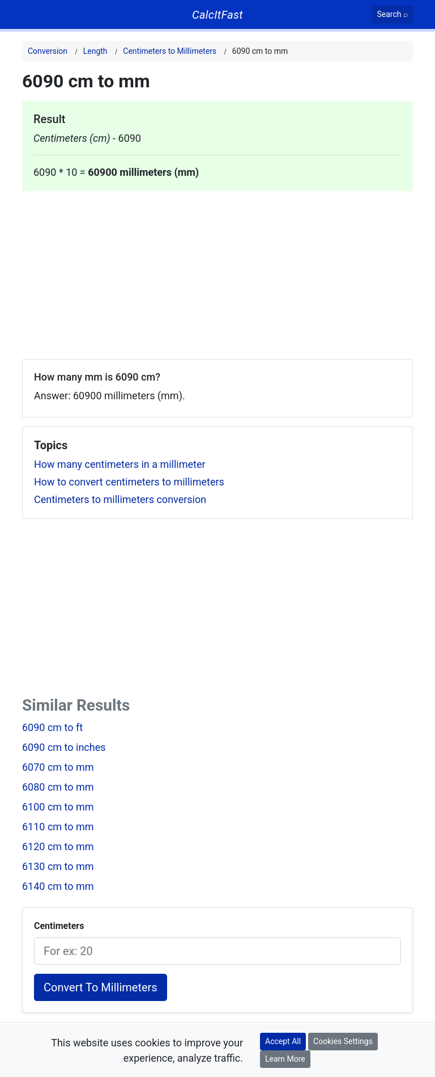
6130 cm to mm (58, 866)
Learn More (285, 1058)
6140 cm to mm (58, 886)
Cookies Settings (343, 1041)
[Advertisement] (217, 270)
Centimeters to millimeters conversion (120, 499)
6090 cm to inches (64, 747)
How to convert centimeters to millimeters (129, 482)
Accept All (283, 1041)
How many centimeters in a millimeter (120, 464)
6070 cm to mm (58, 767)
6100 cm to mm (58, 807)
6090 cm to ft (52, 727)
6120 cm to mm (58, 846)
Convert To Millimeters (100, 987)
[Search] (392, 14)
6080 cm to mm (58, 787)
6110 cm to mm (58, 827)
